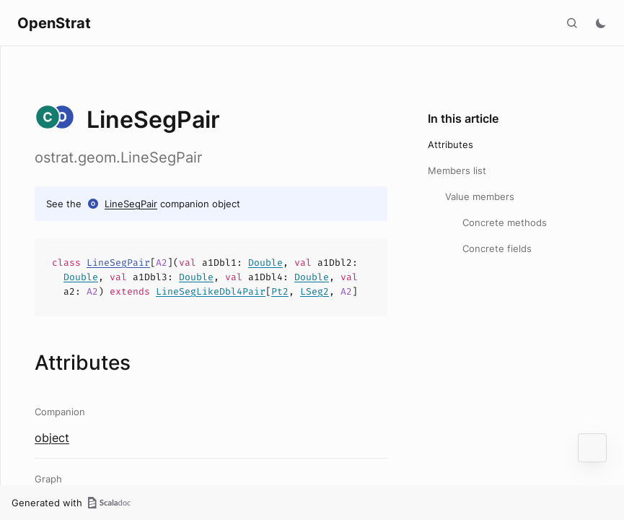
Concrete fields (497, 248)
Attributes (450, 144)
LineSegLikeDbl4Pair (210, 291)
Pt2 (280, 291)
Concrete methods (504, 222)
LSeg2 (314, 291)
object (52, 437)
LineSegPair (131, 203)
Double (265, 262)
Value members (479, 196)
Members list (457, 170)
